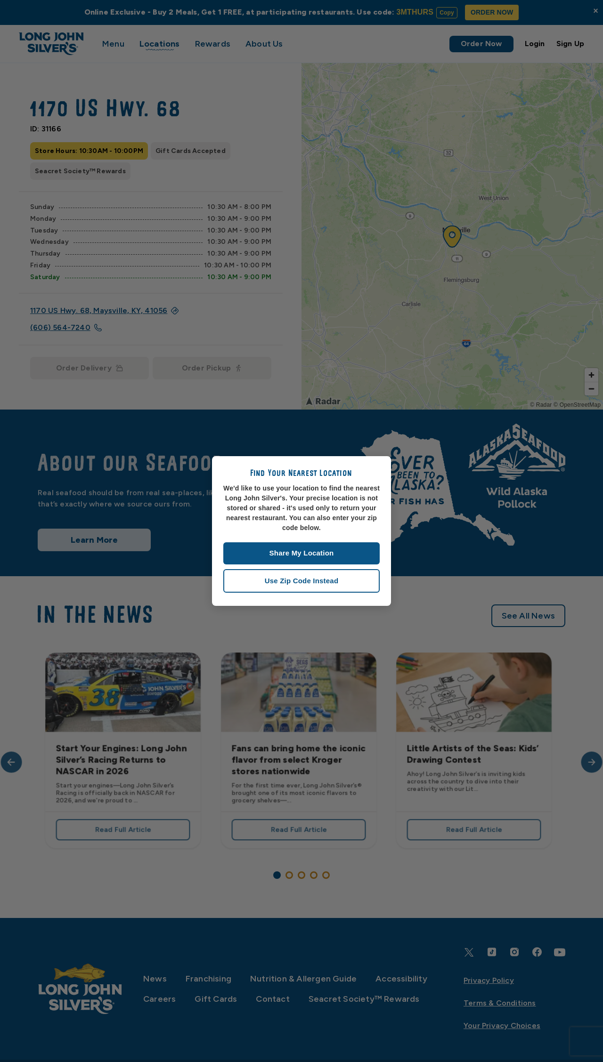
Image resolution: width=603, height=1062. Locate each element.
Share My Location (301, 553)
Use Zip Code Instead (302, 581)
